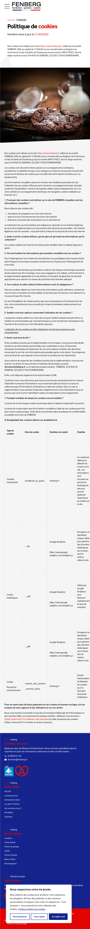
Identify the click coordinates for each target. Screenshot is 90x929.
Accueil (7, 791)
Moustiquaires (10, 864)
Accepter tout (58, 916)
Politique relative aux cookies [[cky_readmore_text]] (31, 909)
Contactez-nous (11, 796)
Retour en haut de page (17, 924)
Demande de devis (12, 800)
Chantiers (8, 817)
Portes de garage (11, 847)
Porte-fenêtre (10, 842)
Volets (7, 851)
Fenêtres (8, 838)
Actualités (8, 813)
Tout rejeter (39, 916)
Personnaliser (20, 916)
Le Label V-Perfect (12, 804)
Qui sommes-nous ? (12, 808)
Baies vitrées (9, 859)
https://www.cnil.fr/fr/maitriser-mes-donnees (26, 719)
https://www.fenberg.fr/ (51, 46)
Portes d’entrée (10, 855)
